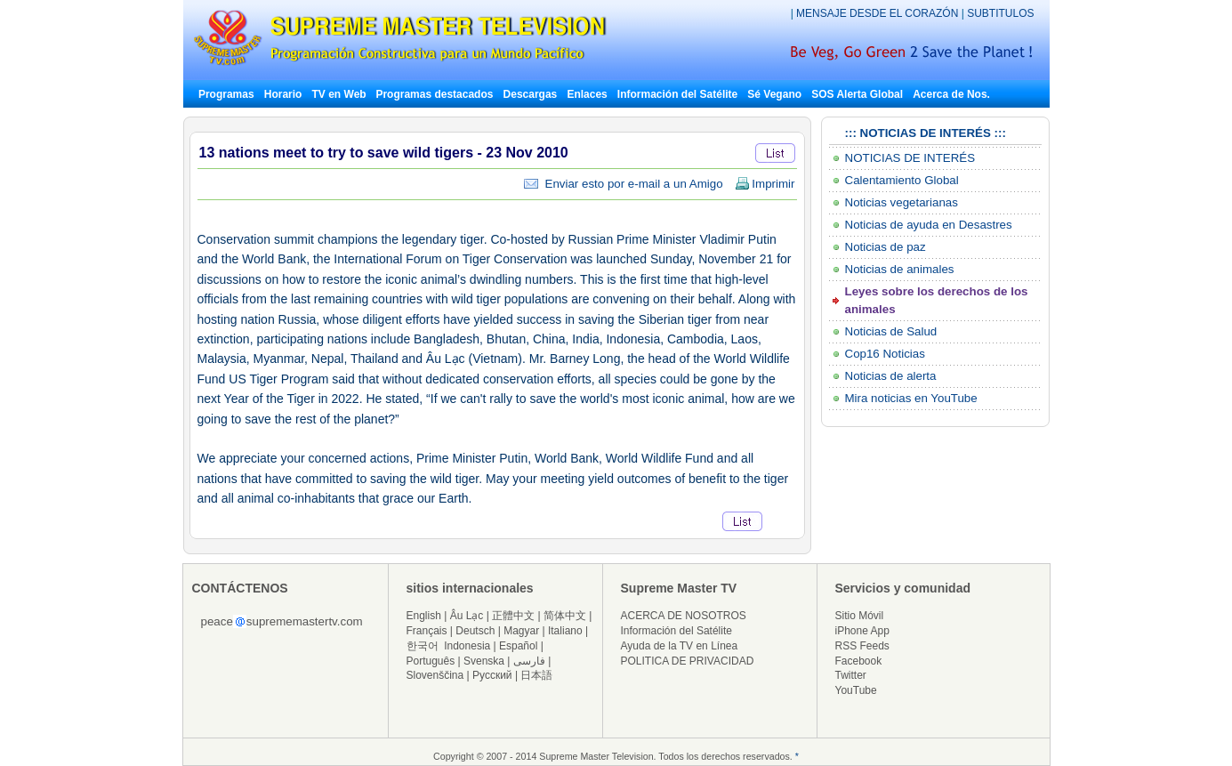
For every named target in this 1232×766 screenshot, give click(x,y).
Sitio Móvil (859, 615)
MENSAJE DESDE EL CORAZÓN (879, 13)
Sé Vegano (774, 94)
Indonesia (467, 646)
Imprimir (765, 183)
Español (518, 646)
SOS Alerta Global (857, 94)
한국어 (423, 646)
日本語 (536, 675)
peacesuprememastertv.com (282, 621)
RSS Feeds (862, 646)
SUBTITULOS (1000, 13)
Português (431, 661)
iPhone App (862, 631)
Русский (492, 675)
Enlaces (587, 94)
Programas (226, 94)
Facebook (858, 661)
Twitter (850, 675)
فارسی (529, 661)
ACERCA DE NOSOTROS (683, 615)
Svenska (483, 661)
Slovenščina (435, 675)
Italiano (565, 631)
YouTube (856, 690)
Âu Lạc (467, 615)
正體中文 (513, 615)
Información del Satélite (677, 94)
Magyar (521, 631)
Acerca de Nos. (951, 94)
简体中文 (565, 615)
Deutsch (475, 631)
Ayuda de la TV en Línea (679, 646)
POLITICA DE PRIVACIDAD (687, 661)
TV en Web (340, 94)
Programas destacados (434, 94)
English (424, 615)
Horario (283, 94)
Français (427, 631)
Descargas (530, 94)
